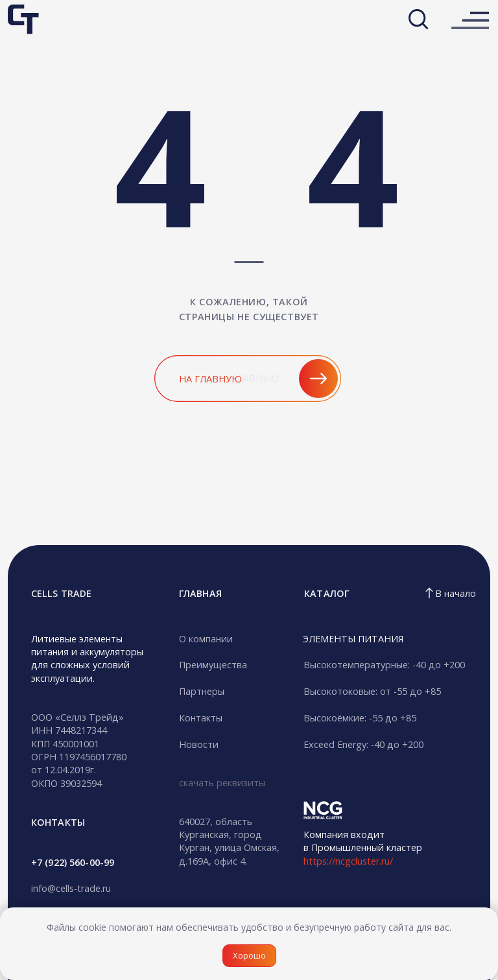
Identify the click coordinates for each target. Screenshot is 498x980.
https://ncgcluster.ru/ (348, 861)
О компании (206, 639)
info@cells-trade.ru (71, 888)
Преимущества (213, 665)
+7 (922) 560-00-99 (72, 862)
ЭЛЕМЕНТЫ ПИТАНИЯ (353, 639)
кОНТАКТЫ (58, 822)
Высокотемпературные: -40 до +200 (384, 665)
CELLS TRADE (61, 593)
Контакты (200, 718)
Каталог (326, 593)
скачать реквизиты (222, 782)
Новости (199, 744)
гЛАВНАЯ (200, 593)
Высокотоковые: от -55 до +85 (372, 691)
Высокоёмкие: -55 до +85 (359, 718)
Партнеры (201, 691)
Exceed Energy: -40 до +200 (363, 744)
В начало (455, 593)
